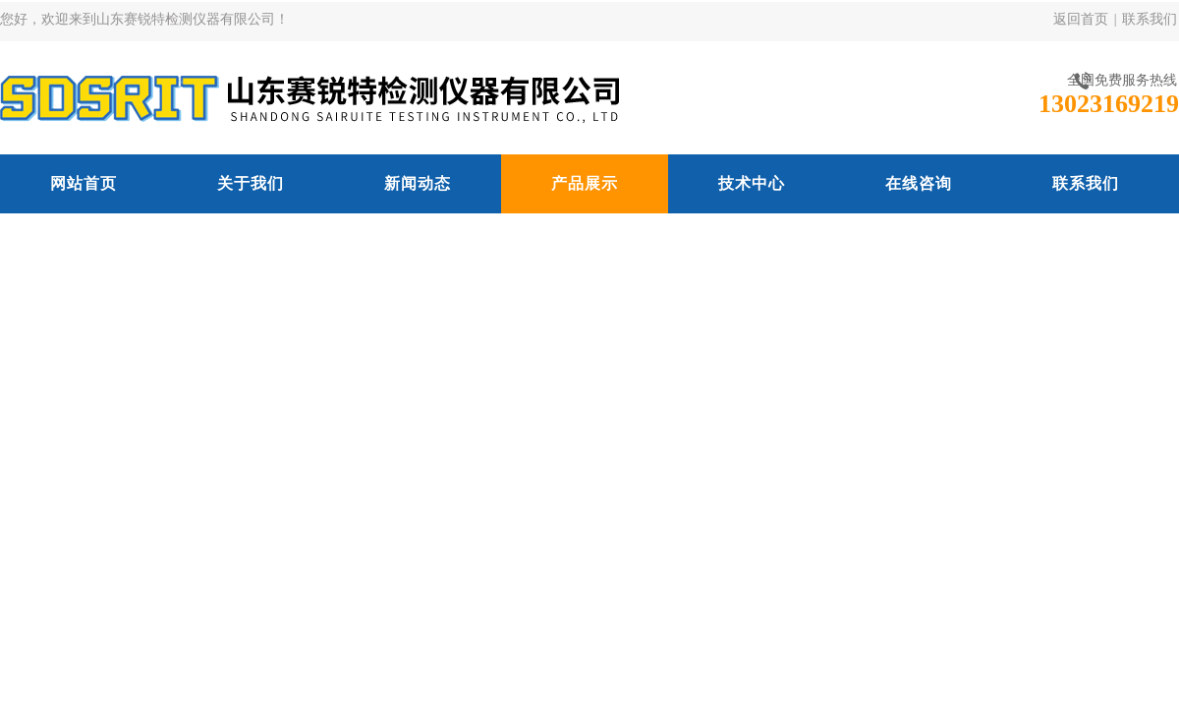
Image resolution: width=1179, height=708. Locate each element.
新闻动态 (417, 183)
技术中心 (751, 183)
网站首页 (83, 183)
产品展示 (584, 183)
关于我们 (250, 183)
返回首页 (1080, 19)
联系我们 (1149, 19)
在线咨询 (918, 183)
